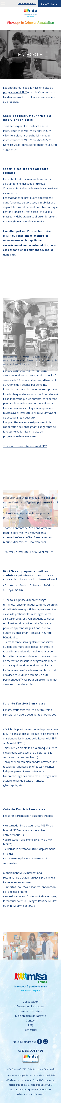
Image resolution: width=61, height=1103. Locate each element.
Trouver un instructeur (30, 1006)
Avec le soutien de (24, 1056)
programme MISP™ (15, 92)
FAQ (30, 1025)
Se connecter (49, 3)
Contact (30, 1020)
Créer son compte (27, 3)
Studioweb (49, 1069)
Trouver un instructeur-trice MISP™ (25, 446)
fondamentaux (12, 97)
